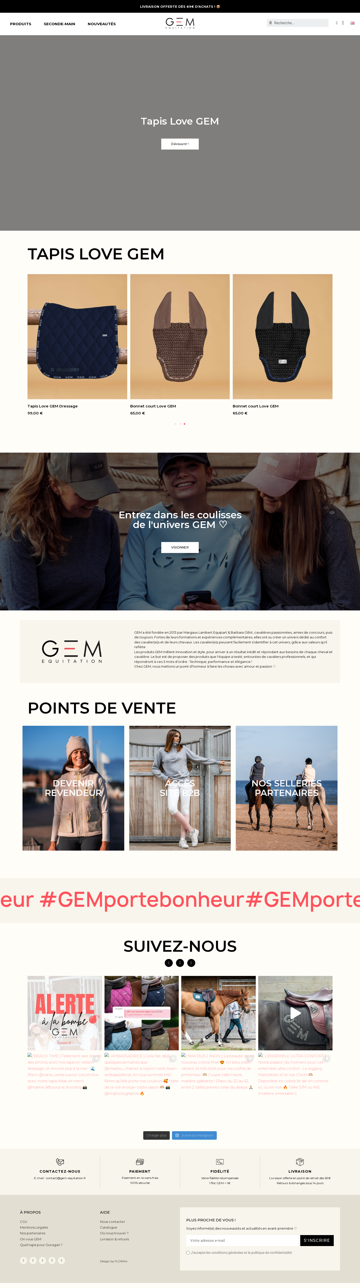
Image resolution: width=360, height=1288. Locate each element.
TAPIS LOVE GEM (96, 253)
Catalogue (108, 1227)
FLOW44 (121, 1261)
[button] (179, 144)
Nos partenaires (32, 1233)
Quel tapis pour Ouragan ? (41, 1245)
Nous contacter (112, 1222)
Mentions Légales (34, 1227)
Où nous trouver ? (114, 1233)
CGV (23, 1222)
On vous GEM (30, 1239)
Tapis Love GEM (180, 121)
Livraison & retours (114, 1239)
